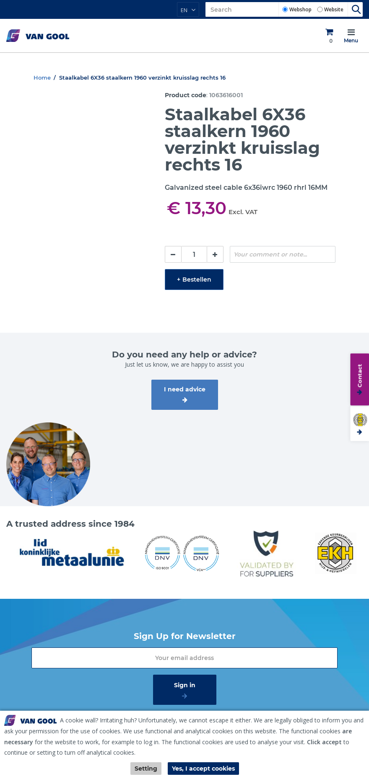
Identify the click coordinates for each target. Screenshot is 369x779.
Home (42, 77)
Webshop (300, 9)
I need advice (184, 389)
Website (333, 9)
